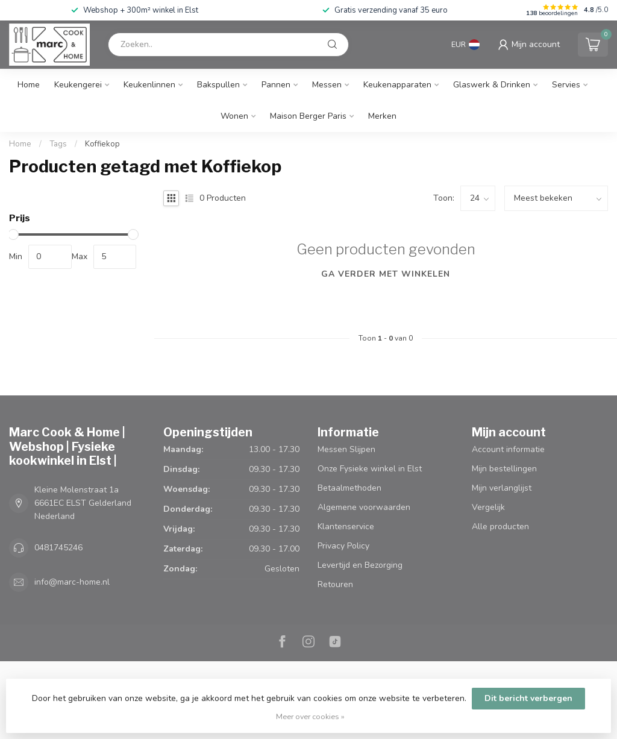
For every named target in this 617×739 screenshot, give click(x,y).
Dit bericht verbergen (528, 698)
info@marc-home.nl (72, 582)
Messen (327, 84)
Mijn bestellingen (504, 468)
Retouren (335, 584)
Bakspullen (218, 84)
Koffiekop (102, 144)
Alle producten (500, 526)
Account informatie (508, 449)
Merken (382, 116)
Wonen (234, 116)
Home (28, 84)
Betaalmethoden (349, 488)
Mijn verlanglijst (501, 488)
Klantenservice (346, 526)
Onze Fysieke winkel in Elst (370, 468)
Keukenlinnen (149, 84)
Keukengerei (78, 84)
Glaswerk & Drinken (491, 84)
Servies (566, 84)
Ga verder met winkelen (385, 274)
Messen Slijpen (346, 449)
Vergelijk (488, 507)
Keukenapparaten (397, 84)
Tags (58, 144)
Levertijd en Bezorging (360, 565)
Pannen (276, 84)
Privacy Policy (343, 546)
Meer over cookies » (310, 716)
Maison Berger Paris (308, 116)
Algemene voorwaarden (364, 507)
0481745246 (58, 547)
